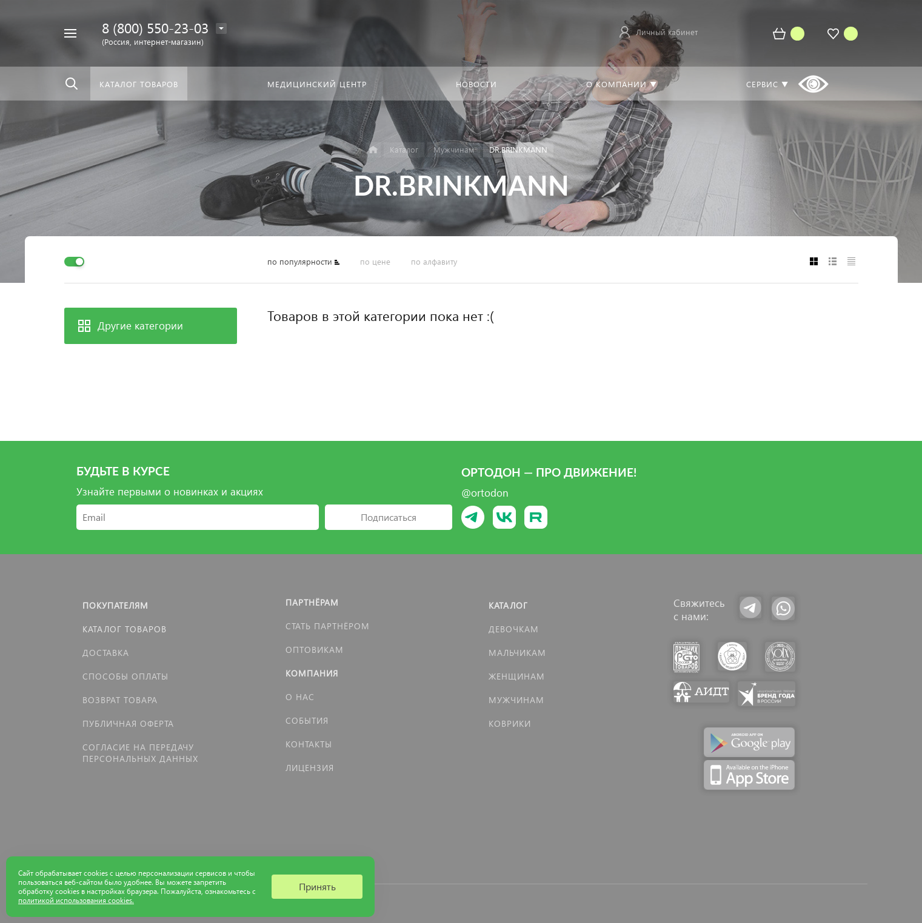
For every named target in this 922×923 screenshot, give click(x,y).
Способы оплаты (125, 676)
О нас (300, 697)
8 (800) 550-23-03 (155, 27)
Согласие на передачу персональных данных (140, 752)
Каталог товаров (124, 629)
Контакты (309, 744)
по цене (375, 261)
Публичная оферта (128, 723)
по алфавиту (434, 261)
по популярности (299, 261)
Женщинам (517, 676)
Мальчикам (517, 652)
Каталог (508, 605)
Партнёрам (312, 602)
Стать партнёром (328, 626)
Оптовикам (315, 649)
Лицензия (310, 767)
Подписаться (388, 517)
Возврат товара (120, 700)
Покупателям (115, 605)
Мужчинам (516, 700)
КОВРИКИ (510, 723)
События (307, 720)
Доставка (105, 652)
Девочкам (514, 629)
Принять (317, 886)
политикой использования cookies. (76, 900)
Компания (312, 673)
